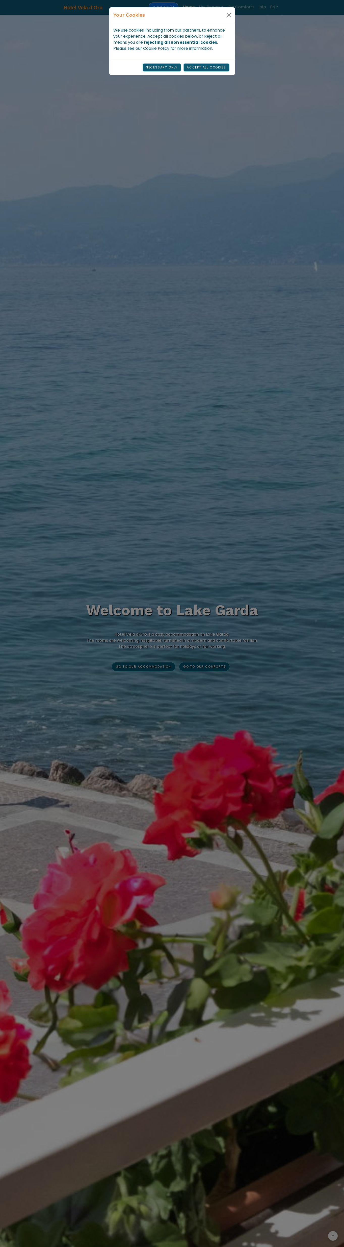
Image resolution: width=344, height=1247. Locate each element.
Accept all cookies (206, 67)
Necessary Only (162, 67)
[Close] (229, 15)
